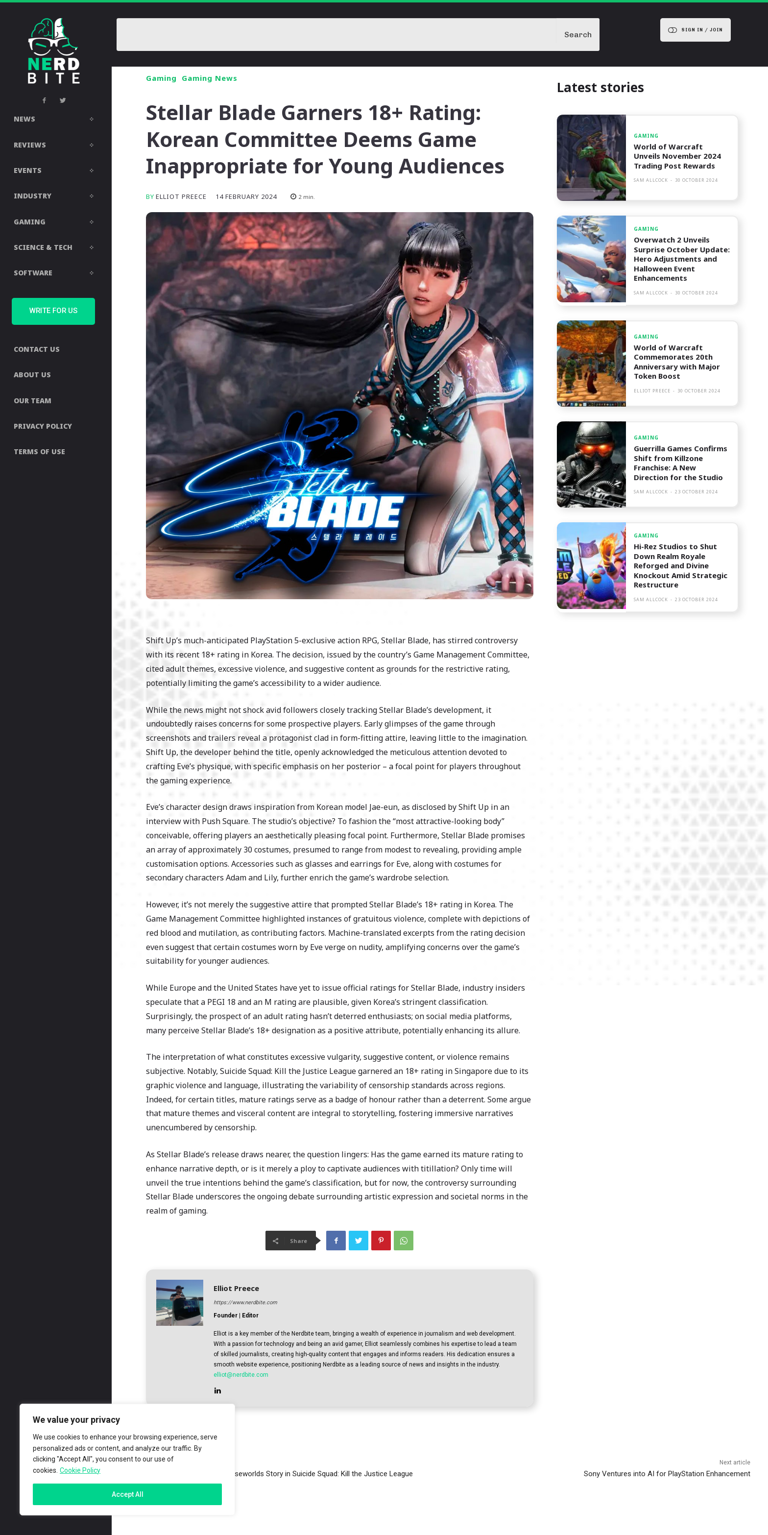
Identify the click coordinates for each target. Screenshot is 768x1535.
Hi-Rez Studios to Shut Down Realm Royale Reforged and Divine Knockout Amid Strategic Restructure (680, 565)
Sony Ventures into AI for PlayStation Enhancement (667, 1473)
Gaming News (210, 78)
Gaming (161, 78)
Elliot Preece (181, 197)
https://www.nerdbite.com (245, 1302)
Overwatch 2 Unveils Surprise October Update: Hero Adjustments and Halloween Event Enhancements (682, 259)
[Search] (578, 34)
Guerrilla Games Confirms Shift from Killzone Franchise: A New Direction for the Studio (680, 462)
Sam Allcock (651, 180)
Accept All (128, 1494)
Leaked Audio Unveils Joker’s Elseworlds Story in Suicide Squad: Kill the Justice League (273, 1473)
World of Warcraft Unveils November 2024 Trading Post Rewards (677, 156)
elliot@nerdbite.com (241, 1374)
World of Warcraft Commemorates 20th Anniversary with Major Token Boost (677, 361)
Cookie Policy (80, 1470)
